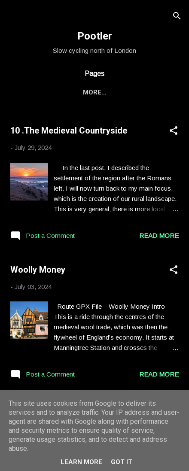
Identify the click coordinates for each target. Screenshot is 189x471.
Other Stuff (119, 92)
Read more (159, 235)
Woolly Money (37, 269)
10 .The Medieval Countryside (68, 130)
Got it (121, 462)
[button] (173, 132)
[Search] (177, 17)
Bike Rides (65, 92)
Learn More (81, 462)
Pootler (94, 36)
